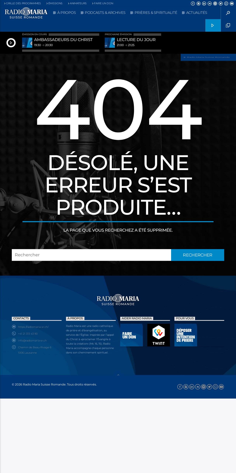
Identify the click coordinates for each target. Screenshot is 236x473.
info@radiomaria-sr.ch (32, 415)
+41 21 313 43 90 (28, 408)
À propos (66, 13)
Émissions (54, 3)
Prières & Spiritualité (156, 13)
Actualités (196, 13)
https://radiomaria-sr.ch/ (33, 401)
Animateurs (77, 3)
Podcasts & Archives (105, 13)
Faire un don (102, 3)
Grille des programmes (22, 3)
